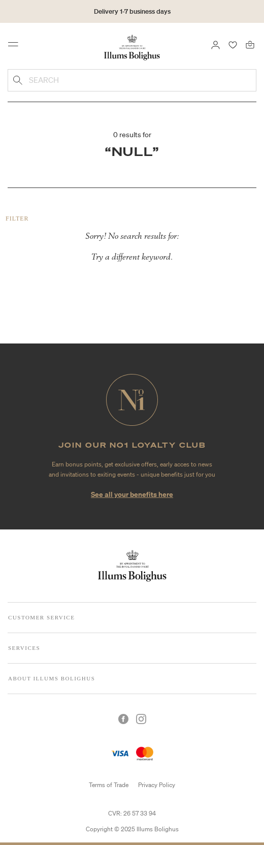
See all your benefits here (132, 494)
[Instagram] (141, 719)
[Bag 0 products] (250, 44)
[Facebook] (123, 719)
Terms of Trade (108, 784)
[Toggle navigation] (16, 47)
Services (24, 648)
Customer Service (41, 617)
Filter (17, 218)
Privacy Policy (156, 784)
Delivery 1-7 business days (132, 11)
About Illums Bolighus (51, 678)
